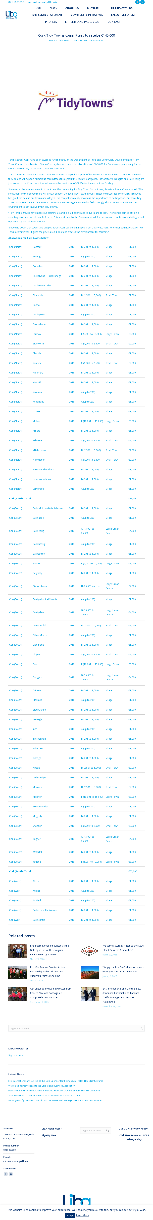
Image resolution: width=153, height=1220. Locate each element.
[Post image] (17, 951)
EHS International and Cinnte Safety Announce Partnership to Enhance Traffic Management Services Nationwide (122, 995)
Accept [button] (70, 1215)
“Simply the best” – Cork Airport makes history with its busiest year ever (123, 969)
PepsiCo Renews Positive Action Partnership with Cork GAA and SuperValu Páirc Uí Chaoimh (47, 971)
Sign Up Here (15, 1055)
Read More (82, 1215)
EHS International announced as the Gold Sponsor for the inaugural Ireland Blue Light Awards (49, 950)
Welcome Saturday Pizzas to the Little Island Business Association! (123, 948)
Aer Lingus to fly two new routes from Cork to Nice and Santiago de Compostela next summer (50, 993)
